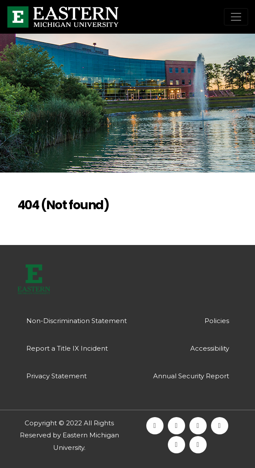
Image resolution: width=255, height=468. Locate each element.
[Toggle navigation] (236, 16)
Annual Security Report (191, 376)
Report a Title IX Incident (67, 348)
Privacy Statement (56, 376)
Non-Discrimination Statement (76, 321)
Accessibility (209, 348)
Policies (217, 321)
